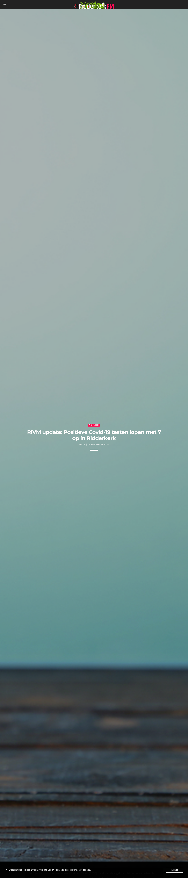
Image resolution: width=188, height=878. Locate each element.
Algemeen (94, 425)
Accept (174, 869)
